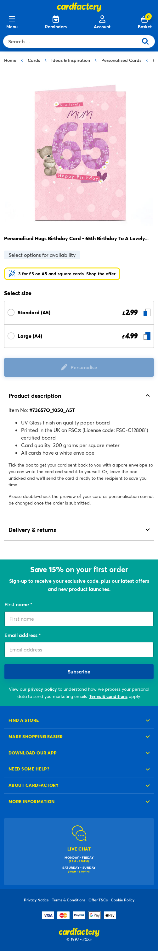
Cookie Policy (122, 899)
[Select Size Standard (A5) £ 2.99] (79, 312)
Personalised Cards (121, 60)
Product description (34, 395)
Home (10, 60)
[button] (62, 273)
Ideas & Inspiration (70, 60)
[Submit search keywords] (148, 41)
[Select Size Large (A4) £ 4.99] (79, 336)
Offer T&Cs (98, 899)
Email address (21, 635)
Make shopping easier (35, 736)
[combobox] (72, 41)
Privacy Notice (36, 899)
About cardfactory (33, 785)
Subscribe (79, 671)
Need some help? (28, 769)
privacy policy (42, 689)
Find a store (23, 720)
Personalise (84, 367)
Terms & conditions (108, 696)
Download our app (32, 753)
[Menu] (12, 22)
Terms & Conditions (68, 899)
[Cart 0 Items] (145, 22)
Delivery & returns (32, 529)
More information (31, 801)
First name (17, 604)
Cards (34, 60)
